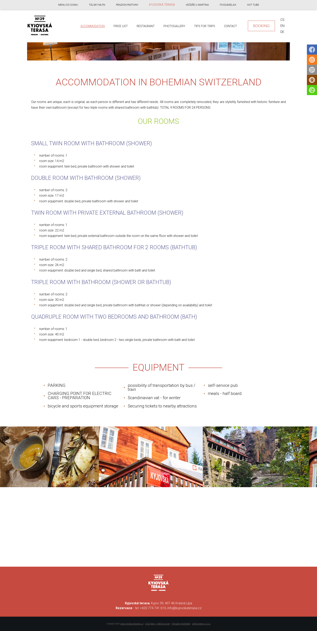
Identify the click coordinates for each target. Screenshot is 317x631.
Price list (121, 26)
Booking (261, 25)
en (282, 26)
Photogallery (174, 26)
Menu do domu (68, 4)
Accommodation (92, 26)
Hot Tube (253, 4)
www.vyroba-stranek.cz (131, 624)
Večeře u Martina (197, 4)
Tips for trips (204, 26)
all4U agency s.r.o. (201, 624)
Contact (230, 26)
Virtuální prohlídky (181, 624)
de (282, 32)
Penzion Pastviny (127, 4)
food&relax (228, 4)
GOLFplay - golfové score (157, 624)
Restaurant (146, 26)
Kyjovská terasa (162, 4)
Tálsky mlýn (97, 4)
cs (282, 20)
